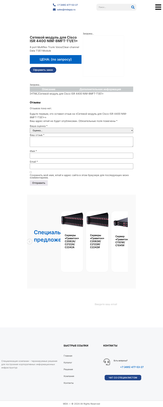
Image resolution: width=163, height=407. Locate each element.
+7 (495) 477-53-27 (132, 367)
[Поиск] (133, 7)
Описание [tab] (48, 89)
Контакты (69, 383)
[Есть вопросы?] (106, 362)
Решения (68, 369)
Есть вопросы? (120, 361)
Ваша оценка (38, 126)
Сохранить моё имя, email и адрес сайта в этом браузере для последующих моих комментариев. (79, 176)
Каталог (68, 362)
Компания (69, 376)
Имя (33, 151)
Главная (68, 356)
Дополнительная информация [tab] (100, 89)
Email (34, 162)
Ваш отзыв (37, 135)
